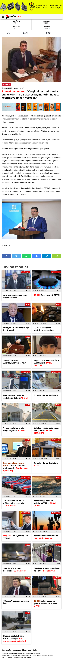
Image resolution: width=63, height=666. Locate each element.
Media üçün (32, 650)
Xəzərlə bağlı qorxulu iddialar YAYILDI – (45, 503)
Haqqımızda (16, 650)
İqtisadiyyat (25, 272)
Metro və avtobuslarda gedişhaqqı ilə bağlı (15, 396)
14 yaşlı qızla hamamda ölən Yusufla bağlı (46, 363)
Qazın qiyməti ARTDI (47, 295)
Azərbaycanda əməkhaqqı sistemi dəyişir (15, 296)
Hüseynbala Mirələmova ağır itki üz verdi (16, 329)
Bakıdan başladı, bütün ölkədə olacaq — (14, 638)
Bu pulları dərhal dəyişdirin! (46, 395)
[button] (56, 256)
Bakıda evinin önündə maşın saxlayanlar (46, 430)
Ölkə (6, 84)
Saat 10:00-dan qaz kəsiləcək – (14, 569)
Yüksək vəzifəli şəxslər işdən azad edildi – (45, 603)
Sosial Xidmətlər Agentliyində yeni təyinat (14, 361)
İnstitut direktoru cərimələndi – (16, 467)
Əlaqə (24, 650)
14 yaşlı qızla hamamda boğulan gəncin (14, 429)
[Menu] (4, 16)
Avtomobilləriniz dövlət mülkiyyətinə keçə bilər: (14, 503)
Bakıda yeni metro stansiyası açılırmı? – (47, 569)
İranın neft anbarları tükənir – (46, 537)
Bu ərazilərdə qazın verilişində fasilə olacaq (44, 329)
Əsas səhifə (6, 650)
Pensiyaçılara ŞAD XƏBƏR (16, 537)
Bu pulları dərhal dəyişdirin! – (47, 464)
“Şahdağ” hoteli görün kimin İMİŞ (16, 602)
